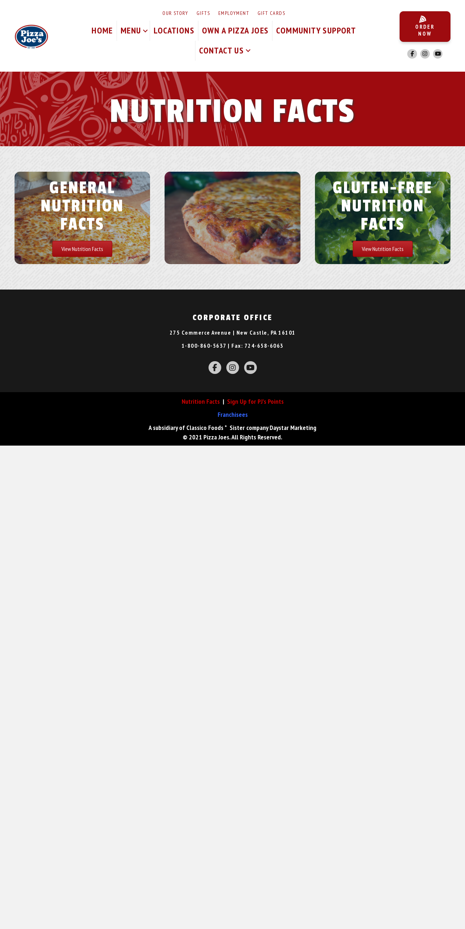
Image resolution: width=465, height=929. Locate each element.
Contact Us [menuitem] (221, 50)
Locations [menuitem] (174, 30)
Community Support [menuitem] (316, 30)
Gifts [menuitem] (203, 13)
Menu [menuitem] (131, 30)
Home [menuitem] (102, 30)
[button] (145, 31)
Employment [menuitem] (233, 13)
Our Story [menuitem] (175, 13)
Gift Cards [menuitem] (271, 13)
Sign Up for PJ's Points (255, 401)
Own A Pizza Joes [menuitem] (235, 30)
